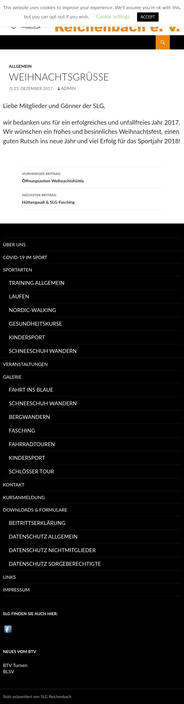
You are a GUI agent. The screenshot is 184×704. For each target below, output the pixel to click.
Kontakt (14, 484)
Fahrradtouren (32, 444)
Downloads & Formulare (35, 509)
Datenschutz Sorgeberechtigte (55, 563)
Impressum (16, 589)
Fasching (22, 430)
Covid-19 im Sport (25, 257)
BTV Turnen (15, 665)
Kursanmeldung (24, 497)
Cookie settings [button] (113, 16)
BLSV (8, 671)
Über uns (14, 244)
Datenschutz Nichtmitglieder (52, 550)
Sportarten (17, 269)
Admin (68, 88)
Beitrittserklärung (37, 523)
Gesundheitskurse (35, 323)
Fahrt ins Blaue (31, 389)
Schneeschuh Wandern (43, 351)
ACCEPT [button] (148, 17)
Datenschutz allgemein (43, 536)
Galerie (12, 377)
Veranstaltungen (25, 364)
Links (9, 577)
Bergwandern (29, 417)
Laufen (19, 296)
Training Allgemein (36, 282)
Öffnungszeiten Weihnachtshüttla (92, 176)
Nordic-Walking (32, 310)
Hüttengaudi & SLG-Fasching (92, 198)
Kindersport (27, 337)
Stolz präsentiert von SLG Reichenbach (37, 696)
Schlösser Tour (31, 471)
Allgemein (20, 66)
